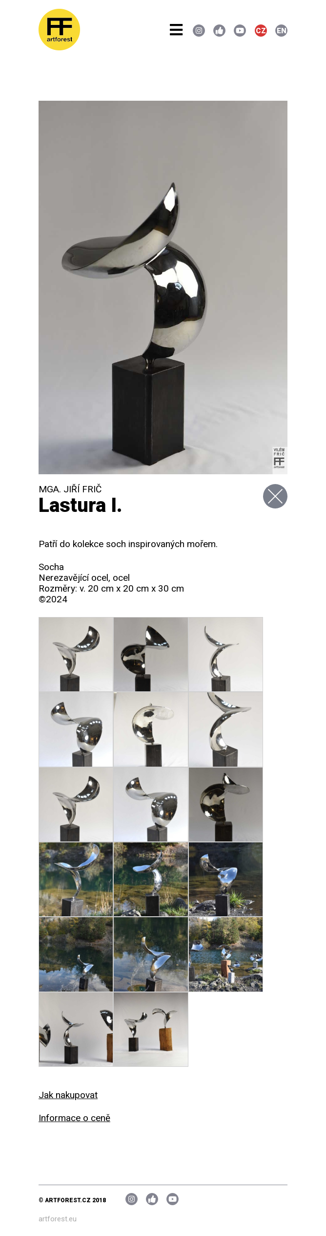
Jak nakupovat (68, 1095)
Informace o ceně (74, 1118)
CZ (261, 30)
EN (281, 30)
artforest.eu (58, 1218)
